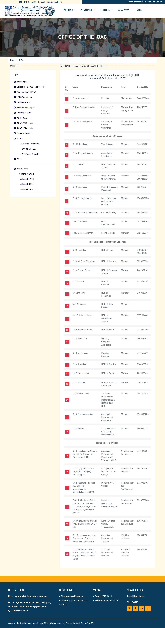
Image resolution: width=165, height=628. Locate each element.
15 (67, 272)
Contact (41, 2)
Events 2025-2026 (102, 596)
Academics (88, 10)
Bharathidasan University (71, 596)
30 (67, 472)
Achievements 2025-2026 (105, 600)
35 (67, 554)
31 (67, 487)
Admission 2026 (54, 2)
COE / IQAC (125, 10)
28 (67, 432)
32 (67, 506)
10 (67, 213)
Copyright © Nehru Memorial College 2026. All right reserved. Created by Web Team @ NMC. (51, 623)
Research (106, 10)
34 (67, 538)
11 (67, 223)
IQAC (21, 60)
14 (67, 262)
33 (67, 524)
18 (67, 306)
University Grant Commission (73, 600)
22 (67, 355)
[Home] (30, 11)
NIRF (34, 2)
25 (67, 384)
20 (67, 330)
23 (67, 365)
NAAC (62, 604)
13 (67, 252)
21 (67, 342)
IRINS (27, 2)
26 (67, 400)
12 (67, 233)
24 (67, 374)
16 (67, 283)
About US (70, 10)
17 (67, 294)
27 (67, 417)
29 (67, 456)
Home (13, 60)
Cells (141, 10)
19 (67, 318)
